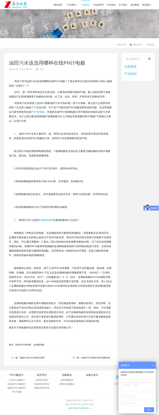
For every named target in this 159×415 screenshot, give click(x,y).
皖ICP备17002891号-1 (79, 408)
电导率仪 (42, 375)
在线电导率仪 (41, 380)
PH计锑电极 (38, 112)
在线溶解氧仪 (66, 380)
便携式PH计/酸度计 (16, 388)
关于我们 (123, 5)
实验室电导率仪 (41, 384)
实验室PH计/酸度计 (16, 384)
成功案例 (134, 5)
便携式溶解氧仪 (67, 384)
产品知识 (85, 5)
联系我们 (146, 5)
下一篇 (91, 357)
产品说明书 (98, 5)
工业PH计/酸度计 (16, 380)
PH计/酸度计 (17, 375)
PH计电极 (16, 392)
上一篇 (27, 357)
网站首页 (58, 5)
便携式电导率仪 (41, 388)
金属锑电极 (45, 220)
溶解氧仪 (67, 375)
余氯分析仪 (92, 375)
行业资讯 (111, 5)
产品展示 (72, 5)
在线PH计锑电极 (23, 344)
